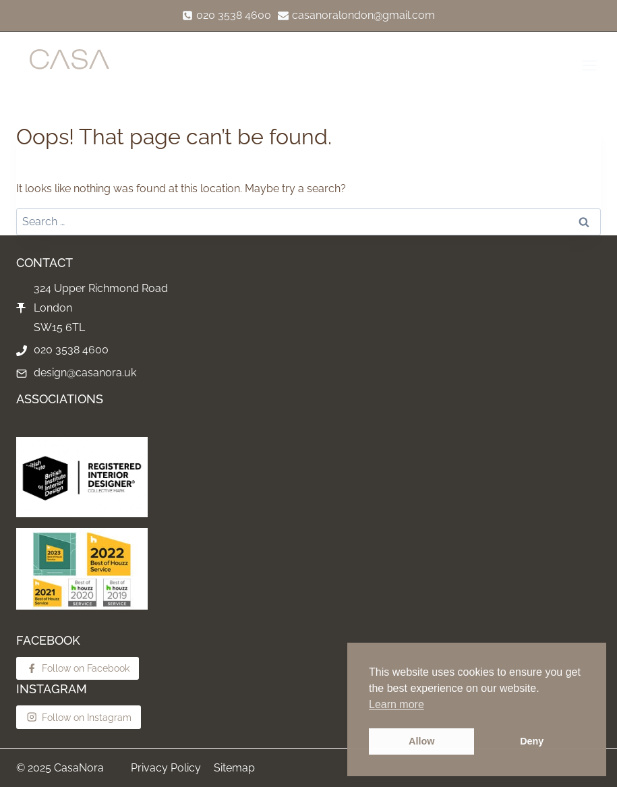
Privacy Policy (166, 767)
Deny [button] (531, 741)
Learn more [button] (396, 704)
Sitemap (234, 767)
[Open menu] (588, 65)
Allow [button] (421, 741)
